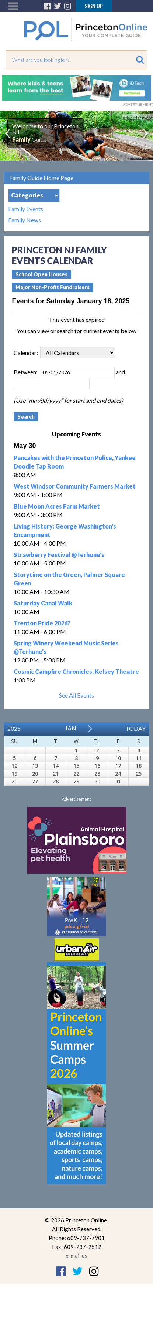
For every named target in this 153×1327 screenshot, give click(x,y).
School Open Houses (41, 274)
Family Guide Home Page (41, 177)
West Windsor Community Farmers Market (75, 486)
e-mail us (76, 1255)
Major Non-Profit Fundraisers (52, 287)
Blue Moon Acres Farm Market (57, 506)
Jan (70, 728)
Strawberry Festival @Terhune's (59, 554)
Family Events (25, 209)
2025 (14, 728)
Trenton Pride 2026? (42, 623)
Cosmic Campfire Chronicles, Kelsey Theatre (76, 671)
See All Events (76, 695)
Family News (24, 220)
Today (135, 728)
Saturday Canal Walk (43, 603)
